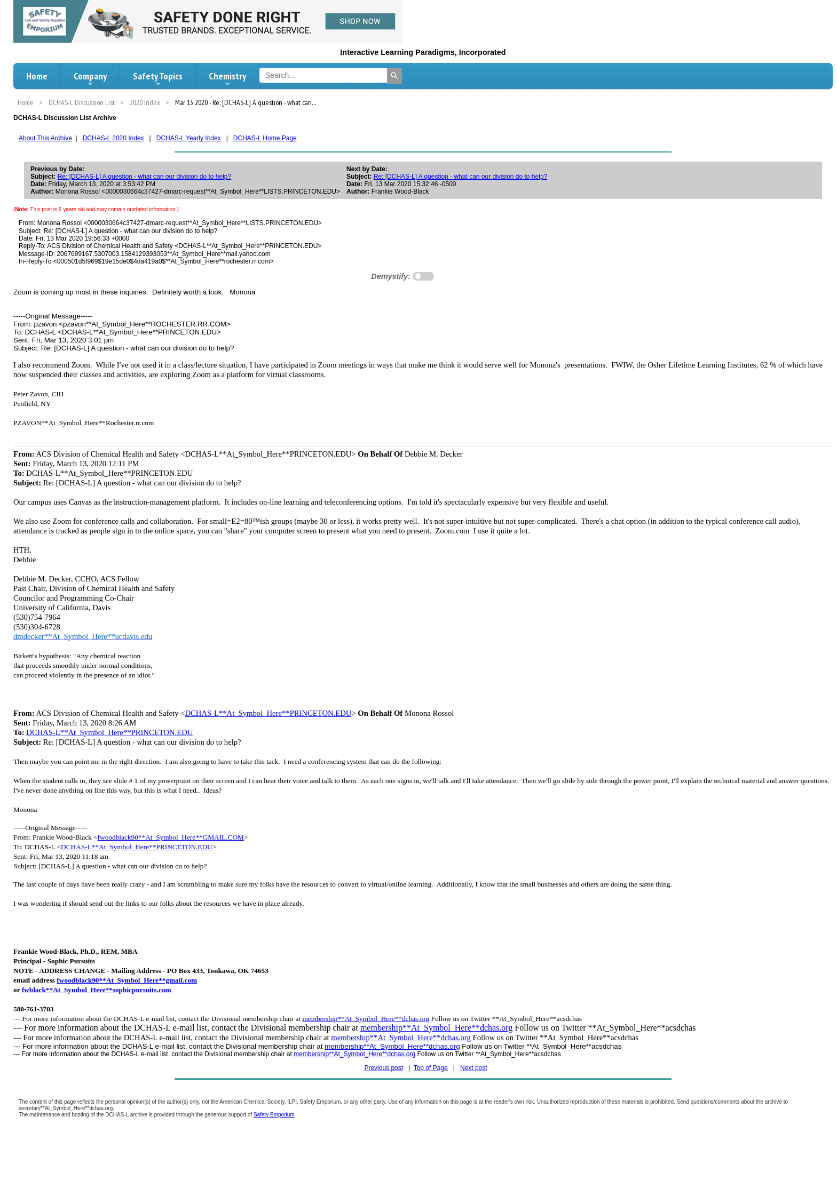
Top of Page (431, 1068)
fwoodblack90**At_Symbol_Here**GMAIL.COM (171, 837)
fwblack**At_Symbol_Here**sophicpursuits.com (96, 990)
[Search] (394, 76)
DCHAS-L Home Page (265, 138)
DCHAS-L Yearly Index (188, 138)
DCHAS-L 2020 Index (113, 138)
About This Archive (45, 138)
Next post (473, 1068)
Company (90, 79)
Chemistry (227, 79)
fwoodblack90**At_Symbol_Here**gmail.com (127, 980)
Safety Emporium (274, 1115)
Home (37, 76)
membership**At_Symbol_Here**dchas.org (365, 1019)
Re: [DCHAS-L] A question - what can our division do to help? (145, 176)
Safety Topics (158, 79)
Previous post (383, 1068)
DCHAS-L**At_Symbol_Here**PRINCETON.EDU (268, 713)
